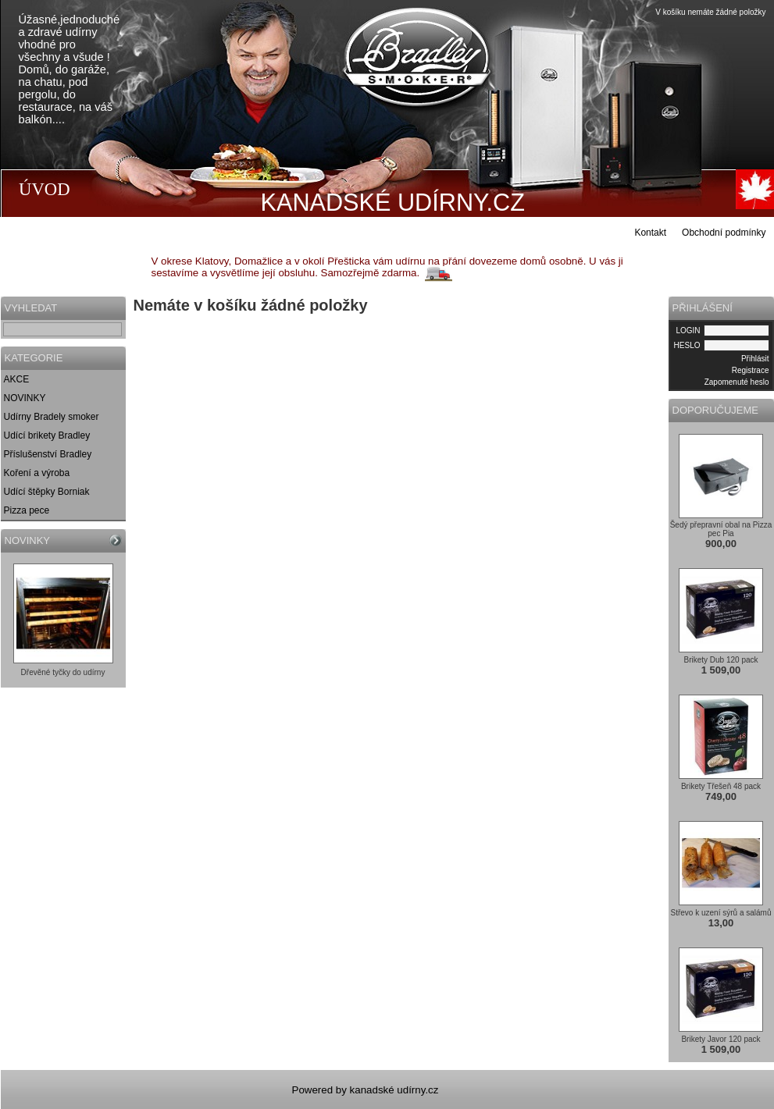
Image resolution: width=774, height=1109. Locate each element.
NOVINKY (25, 398)
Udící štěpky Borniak (47, 491)
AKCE (17, 379)
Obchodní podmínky (723, 232)
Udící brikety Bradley (47, 435)
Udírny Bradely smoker (51, 416)
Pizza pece (27, 510)
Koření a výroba (37, 472)
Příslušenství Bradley (48, 454)
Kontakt (650, 232)
